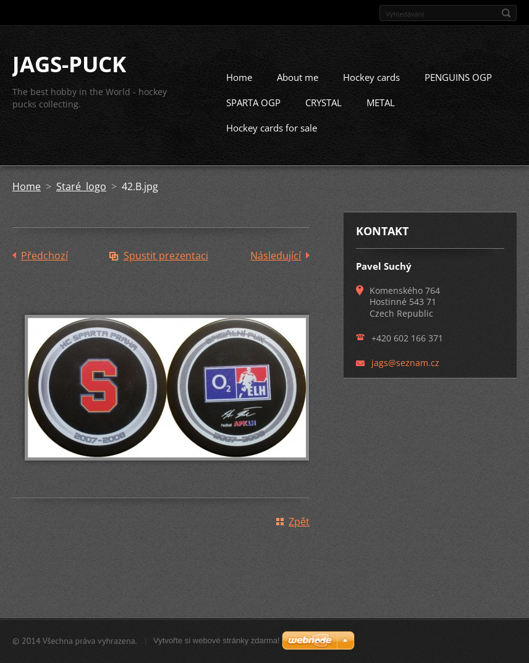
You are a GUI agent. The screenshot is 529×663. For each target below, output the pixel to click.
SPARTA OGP (253, 115)
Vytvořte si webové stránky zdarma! (216, 643)
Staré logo (81, 199)
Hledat (506, 13)
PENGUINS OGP (458, 89)
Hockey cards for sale (271, 140)
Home (239, 89)
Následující (275, 268)
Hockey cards (371, 89)
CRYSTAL (323, 115)
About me (297, 89)
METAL (380, 115)
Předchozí (44, 268)
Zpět (299, 534)
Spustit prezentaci (166, 268)
